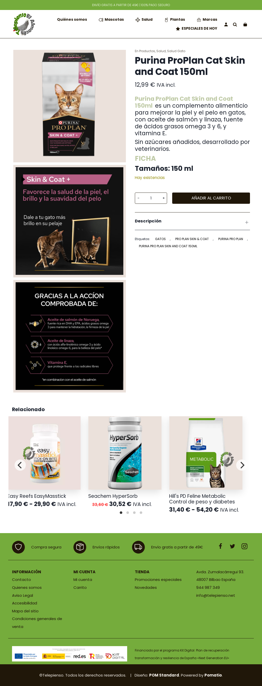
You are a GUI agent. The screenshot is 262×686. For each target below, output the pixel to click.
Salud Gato (176, 51)
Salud (161, 51)
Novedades (146, 587)
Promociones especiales (158, 579)
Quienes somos (27, 587)
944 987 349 (208, 587)
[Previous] (20, 465)
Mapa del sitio (25, 611)
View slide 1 (121, 512)
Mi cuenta (82, 579)
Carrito (80, 587)
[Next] (241, 465)
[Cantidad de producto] (151, 198)
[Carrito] (245, 24)
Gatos (160, 239)
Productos (147, 51)
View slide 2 (127, 512)
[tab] (192, 221)
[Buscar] (235, 24)
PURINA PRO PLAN (230, 239)
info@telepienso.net (215, 595)
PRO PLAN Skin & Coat (192, 239)
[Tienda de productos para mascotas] (23, 24)
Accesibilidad (24, 603)
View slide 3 (134, 512)
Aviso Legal (22, 595)
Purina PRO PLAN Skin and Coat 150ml (168, 246)
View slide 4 (141, 512)
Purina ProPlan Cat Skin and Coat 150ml (184, 102)
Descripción (192, 222)
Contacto (21, 579)
